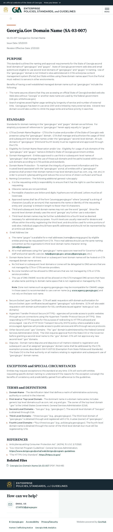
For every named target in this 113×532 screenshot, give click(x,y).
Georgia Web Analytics (45, 528)
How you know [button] (51, 3)
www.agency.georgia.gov (85, 290)
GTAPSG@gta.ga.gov (26, 507)
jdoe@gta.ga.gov (21, 247)
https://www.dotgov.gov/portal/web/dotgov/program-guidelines (42, 451)
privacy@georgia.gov (75, 254)
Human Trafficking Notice (21, 528)
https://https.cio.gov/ (50, 455)
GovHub (102, 522)
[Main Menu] (106, 10)
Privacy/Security (49, 522)
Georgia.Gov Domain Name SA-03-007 (29, 466)
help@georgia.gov (54, 254)
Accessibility (32, 522)
